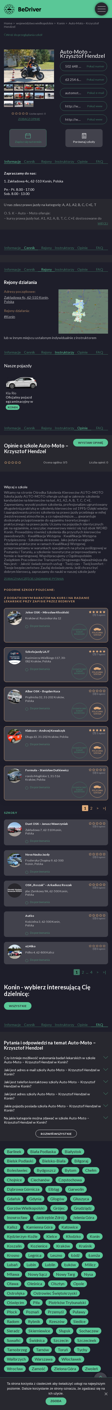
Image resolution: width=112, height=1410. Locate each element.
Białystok (73, 1151)
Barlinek (14, 1151)
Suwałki (13, 1340)
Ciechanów (40, 1180)
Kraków (63, 1246)
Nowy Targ (65, 1274)
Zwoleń (91, 1368)
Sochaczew (88, 1331)
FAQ (99, 161)
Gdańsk (13, 1199)
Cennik (29, 161)
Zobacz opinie (29, 119)
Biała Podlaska (43, 1151)
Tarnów (42, 1350)
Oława (12, 1283)
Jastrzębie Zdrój (50, 1217)
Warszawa (44, 1359)
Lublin (50, 1264)
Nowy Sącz (37, 1274)
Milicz (90, 1264)
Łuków (70, 1264)
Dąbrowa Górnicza (23, 1189)
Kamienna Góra (39, 1227)
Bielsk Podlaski (20, 1161)
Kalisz (12, 1227)
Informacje (12, 161)
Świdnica (37, 1340)
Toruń (63, 1350)
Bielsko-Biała (53, 1161)
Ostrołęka (16, 1293)
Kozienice (38, 1246)
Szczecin (61, 1340)
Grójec (59, 1208)
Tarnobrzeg (17, 1350)
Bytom (70, 1170)
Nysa (88, 1274)
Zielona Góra (65, 1368)
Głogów (57, 1199)
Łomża (94, 1255)
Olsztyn (57, 1283)
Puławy (79, 1312)
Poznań (32, 1312)
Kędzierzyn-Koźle (22, 1236)
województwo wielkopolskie (34, 23)
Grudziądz (83, 1208)
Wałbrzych (16, 1359)
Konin (61, 23)
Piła (36, 1302)
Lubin (31, 1264)
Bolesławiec (17, 1170)
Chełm (90, 1170)
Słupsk (64, 1331)
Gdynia (35, 1199)
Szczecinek (86, 1340)
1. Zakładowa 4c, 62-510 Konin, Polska (33, 181)
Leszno (56, 1255)
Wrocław (15, 1368)
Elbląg (53, 1189)
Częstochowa (70, 1180)
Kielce (51, 1236)
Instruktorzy (64, 161)
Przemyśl (56, 1312)
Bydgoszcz (46, 1170)
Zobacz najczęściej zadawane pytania (34, 578)
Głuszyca (81, 1199)
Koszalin (14, 1246)
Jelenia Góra (83, 1217)
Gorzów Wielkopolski (25, 1208)
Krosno (13, 1255)
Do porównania (37, 626)
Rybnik (34, 1321)
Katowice (69, 1227)
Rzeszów (56, 1321)
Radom (13, 1321)
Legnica (34, 1255)
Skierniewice (39, 1331)
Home (8, 23)
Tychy (82, 1350)
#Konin (9, 316)
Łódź (75, 1255)
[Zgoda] (105, 1393)
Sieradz (13, 1331)
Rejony (46, 161)
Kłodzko (73, 1236)
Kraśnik (85, 1246)
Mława (13, 1274)
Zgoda (56, 1401)
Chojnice (14, 1180)
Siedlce (79, 1321)
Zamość (38, 1368)
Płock (12, 1312)
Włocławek (71, 1359)
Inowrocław (17, 1217)
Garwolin (76, 1189)
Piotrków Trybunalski (67, 1302)
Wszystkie (18, 1006)
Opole (78, 1283)
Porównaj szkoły (84, 138)
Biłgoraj (81, 1161)
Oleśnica (34, 1283)
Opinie (82, 161)
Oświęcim (15, 1302)
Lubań (12, 1264)
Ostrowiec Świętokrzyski (55, 1293)
